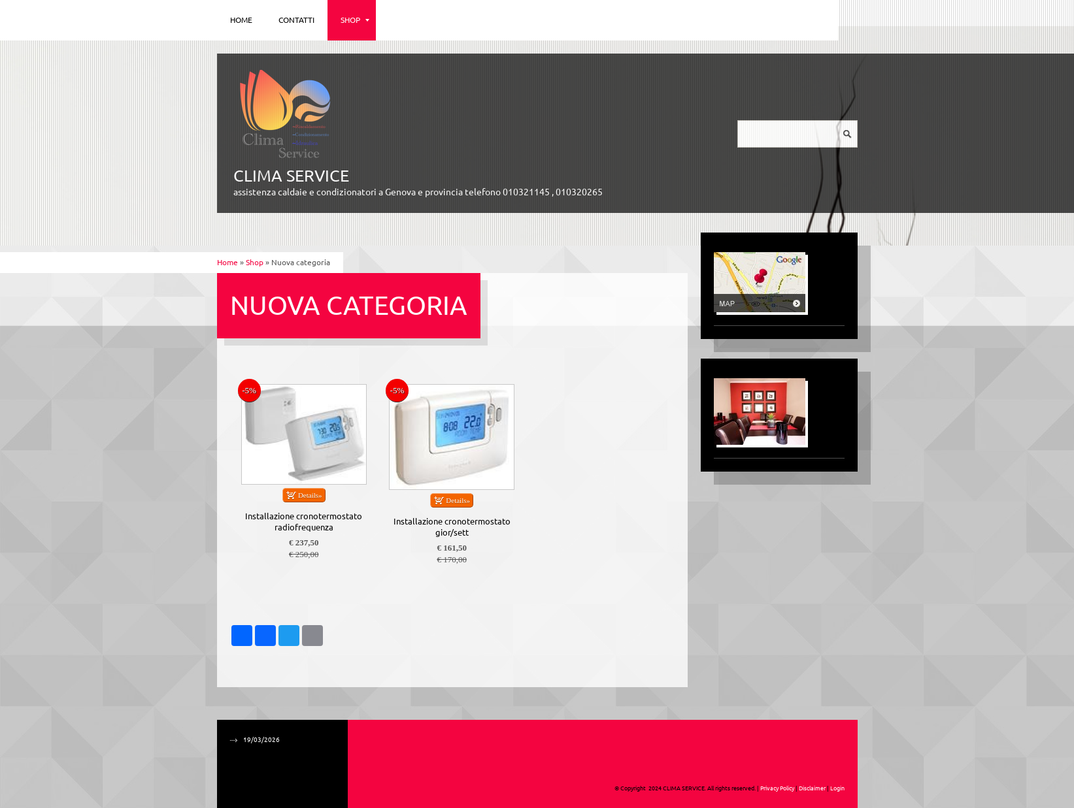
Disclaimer (812, 788)
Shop (355, 20)
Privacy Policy (777, 788)
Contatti (296, 20)
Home (241, 20)
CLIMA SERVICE (291, 176)
